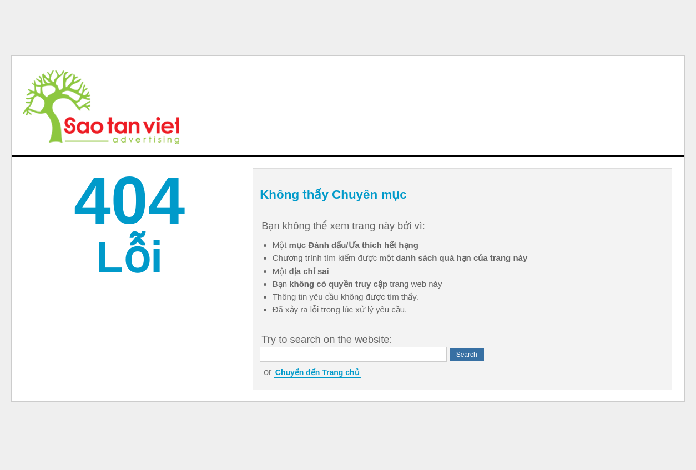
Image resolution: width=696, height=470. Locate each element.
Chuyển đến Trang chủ (317, 372)
